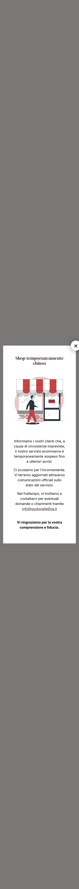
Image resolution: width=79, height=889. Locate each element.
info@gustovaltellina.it (39, 509)
